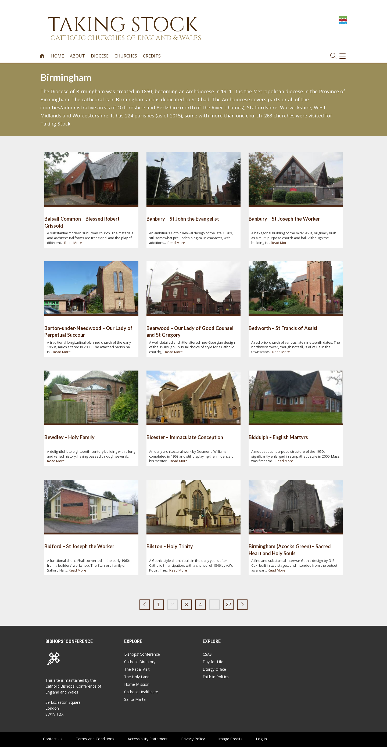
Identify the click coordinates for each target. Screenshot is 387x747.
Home (57, 56)
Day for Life (213, 661)
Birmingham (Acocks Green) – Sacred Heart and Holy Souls (290, 549)
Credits (152, 56)
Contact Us (52, 738)
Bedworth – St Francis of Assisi (283, 328)
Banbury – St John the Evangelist (182, 219)
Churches (125, 56)
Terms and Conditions (95, 738)
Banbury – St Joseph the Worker (284, 219)
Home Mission (136, 684)
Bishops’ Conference (142, 654)
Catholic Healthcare (141, 691)
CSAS (207, 654)
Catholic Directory (139, 661)
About (77, 56)
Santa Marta (135, 699)
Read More (73, 242)
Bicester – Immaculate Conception (184, 437)
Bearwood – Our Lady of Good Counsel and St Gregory (190, 331)
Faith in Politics (216, 676)
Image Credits (230, 738)
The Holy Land (136, 676)
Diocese (100, 56)
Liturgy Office (214, 669)
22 (228, 604)
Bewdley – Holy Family (69, 437)
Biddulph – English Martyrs (278, 437)
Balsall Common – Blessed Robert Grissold (82, 222)
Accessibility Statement (148, 738)
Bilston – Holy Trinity (169, 546)
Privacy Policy (193, 738)
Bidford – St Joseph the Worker (79, 546)
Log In (261, 738)
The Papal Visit (137, 669)
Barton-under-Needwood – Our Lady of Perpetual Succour (88, 331)
